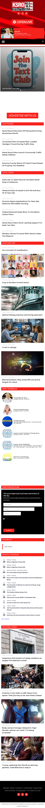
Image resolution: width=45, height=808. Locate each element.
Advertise (6, 788)
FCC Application (21, 790)
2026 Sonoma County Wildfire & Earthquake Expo (21, 597)
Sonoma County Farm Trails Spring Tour (18, 602)
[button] (3, 41)
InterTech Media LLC (22, 806)
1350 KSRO (8, 547)
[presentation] (16, 523)
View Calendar (5, 619)
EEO (38, 790)
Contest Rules (27, 788)
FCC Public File (32, 790)
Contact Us (19, 788)
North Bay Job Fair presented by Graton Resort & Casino (23, 615)
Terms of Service (10, 790)
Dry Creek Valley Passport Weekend (17, 572)
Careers (12, 788)
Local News (8, 173)
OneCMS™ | (34, 804)
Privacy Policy (37, 788)
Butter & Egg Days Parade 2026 (16, 562)
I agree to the (14, 518)
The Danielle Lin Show (21, 33)
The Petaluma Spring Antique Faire (17, 592)
